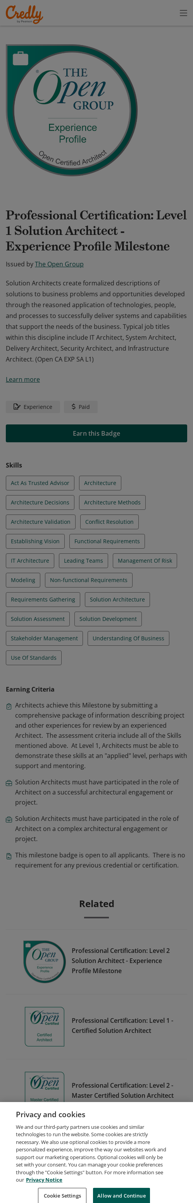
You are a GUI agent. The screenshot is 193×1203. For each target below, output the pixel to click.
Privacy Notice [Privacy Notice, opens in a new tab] (44, 1192)
